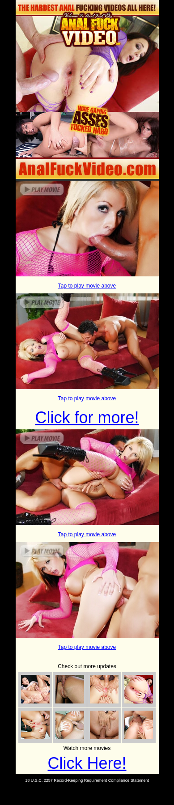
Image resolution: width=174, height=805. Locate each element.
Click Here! (86, 763)
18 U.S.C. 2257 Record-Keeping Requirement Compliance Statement (87, 780)
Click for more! (87, 417)
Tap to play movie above (87, 286)
